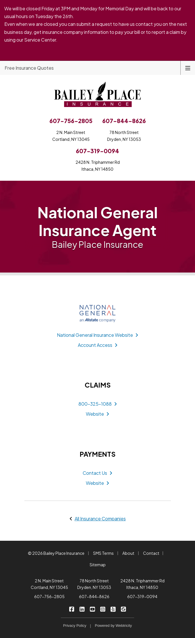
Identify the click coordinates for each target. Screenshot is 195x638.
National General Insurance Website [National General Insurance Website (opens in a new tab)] (97, 335)
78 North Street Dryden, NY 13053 (94, 584)
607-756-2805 (49, 596)
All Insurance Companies (100, 519)
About (128, 553)
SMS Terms (103, 553)
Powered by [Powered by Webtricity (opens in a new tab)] (113, 625)
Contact (151, 553)
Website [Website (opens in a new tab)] (97, 414)
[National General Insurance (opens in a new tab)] (97, 313)
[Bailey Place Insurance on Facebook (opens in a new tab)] (71, 608)
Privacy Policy (74, 625)
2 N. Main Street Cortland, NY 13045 (49, 584)
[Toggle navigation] (188, 67)
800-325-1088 (97, 404)
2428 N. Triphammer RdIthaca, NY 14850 (98, 166)
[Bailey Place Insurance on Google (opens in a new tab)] (123, 608)
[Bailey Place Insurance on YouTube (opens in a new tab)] (92, 608)
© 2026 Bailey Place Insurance (56, 553)
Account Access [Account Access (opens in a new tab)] (97, 345)
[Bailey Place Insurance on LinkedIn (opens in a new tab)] (82, 608)
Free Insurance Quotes (29, 68)
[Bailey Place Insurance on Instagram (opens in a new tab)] (102, 608)
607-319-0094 (142, 596)
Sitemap (98, 564)
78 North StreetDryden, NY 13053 (124, 136)
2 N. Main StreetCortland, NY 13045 (71, 136)
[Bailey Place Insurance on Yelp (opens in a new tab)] (113, 608)
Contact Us (97, 473)
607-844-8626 (94, 596)
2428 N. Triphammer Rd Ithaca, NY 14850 (142, 584)
